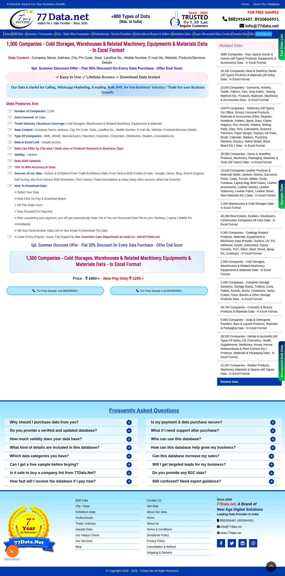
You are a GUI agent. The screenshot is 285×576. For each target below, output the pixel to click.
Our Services (84, 541)
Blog (78, 546)
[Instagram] (253, 543)
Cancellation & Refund (161, 546)
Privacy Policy (156, 541)
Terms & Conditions (159, 529)
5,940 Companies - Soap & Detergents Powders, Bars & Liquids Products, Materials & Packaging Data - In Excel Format (249, 324)
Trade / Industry (86, 523)
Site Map (152, 506)
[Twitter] (232, 543)
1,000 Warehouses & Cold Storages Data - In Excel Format (248, 205)
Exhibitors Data (85, 512)
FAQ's (252, 34)
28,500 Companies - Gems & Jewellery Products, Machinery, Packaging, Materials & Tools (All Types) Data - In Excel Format (249, 158)
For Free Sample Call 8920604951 (159, 290)
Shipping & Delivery (159, 552)
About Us (153, 523)
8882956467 (240, 19)
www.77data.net (231, 533)
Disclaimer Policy (158, 535)
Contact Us (154, 500)
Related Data (229, 381)
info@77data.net (262, 26)
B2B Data (82, 500)
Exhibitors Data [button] (183, 34)
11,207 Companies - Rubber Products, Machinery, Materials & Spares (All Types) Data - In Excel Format (247, 369)
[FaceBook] (221, 543)
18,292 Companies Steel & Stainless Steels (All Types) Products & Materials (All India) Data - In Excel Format (249, 75)
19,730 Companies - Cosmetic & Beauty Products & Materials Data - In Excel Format (249, 309)
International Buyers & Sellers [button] (153, 34)
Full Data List (282, 45)
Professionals (84, 517)
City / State (83, 506)
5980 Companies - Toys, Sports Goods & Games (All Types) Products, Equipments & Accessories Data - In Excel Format (248, 58)
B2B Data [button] (19, 34)
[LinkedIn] (242, 543)
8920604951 (267, 19)
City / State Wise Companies (74, 34)
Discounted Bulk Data (282, 361)
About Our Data (157, 512)
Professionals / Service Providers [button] (113, 34)
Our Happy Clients (87, 535)
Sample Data (282, 194)
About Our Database (266, 4)
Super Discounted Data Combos (212, 34)
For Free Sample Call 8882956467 (55, 290)
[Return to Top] (271, 566)
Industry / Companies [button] (41, 34)
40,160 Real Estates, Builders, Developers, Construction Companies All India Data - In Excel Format (248, 220)
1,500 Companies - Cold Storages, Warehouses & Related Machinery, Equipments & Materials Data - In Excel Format (246, 268)
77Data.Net (146, 570)
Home (245, 4)
